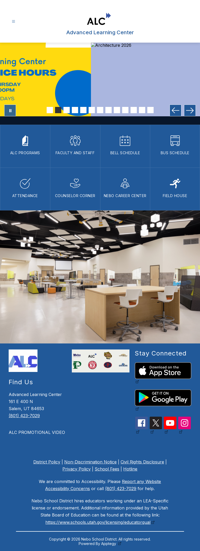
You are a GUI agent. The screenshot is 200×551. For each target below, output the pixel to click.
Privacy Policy (76, 469)
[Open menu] (13, 22)
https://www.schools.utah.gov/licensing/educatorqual (97, 522)
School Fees (107, 469)
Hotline (130, 469)
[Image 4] (75, 110)
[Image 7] (100, 110)
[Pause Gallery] (10, 110)
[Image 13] (150, 110)
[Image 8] (108, 110)
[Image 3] (66, 110)
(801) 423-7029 (24, 415)
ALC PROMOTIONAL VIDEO (37, 432)
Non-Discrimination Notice (90, 461)
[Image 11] (134, 110)
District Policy (46, 461)
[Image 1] (50, 110)
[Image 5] (83, 110)
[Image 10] (125, 110)
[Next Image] (190, 110)
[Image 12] (142, 110)
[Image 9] (117, 110)
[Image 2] (58, 110)
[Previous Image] (175, 110)
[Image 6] (92, 110)
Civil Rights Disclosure (142, 461)
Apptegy (109, 543)
